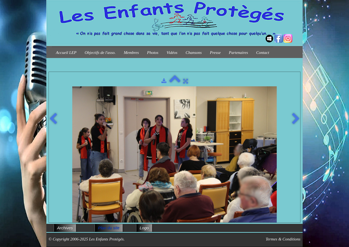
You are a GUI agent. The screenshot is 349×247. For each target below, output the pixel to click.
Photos (152, 52)
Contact (262, 52)
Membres (131, 52)
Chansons (194, 52)
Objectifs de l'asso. (100, 52)
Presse (215, 52)
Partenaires (238, 52)
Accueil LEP (66, 52)
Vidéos (172, 52)
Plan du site (108, 227)
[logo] (54, 33)
